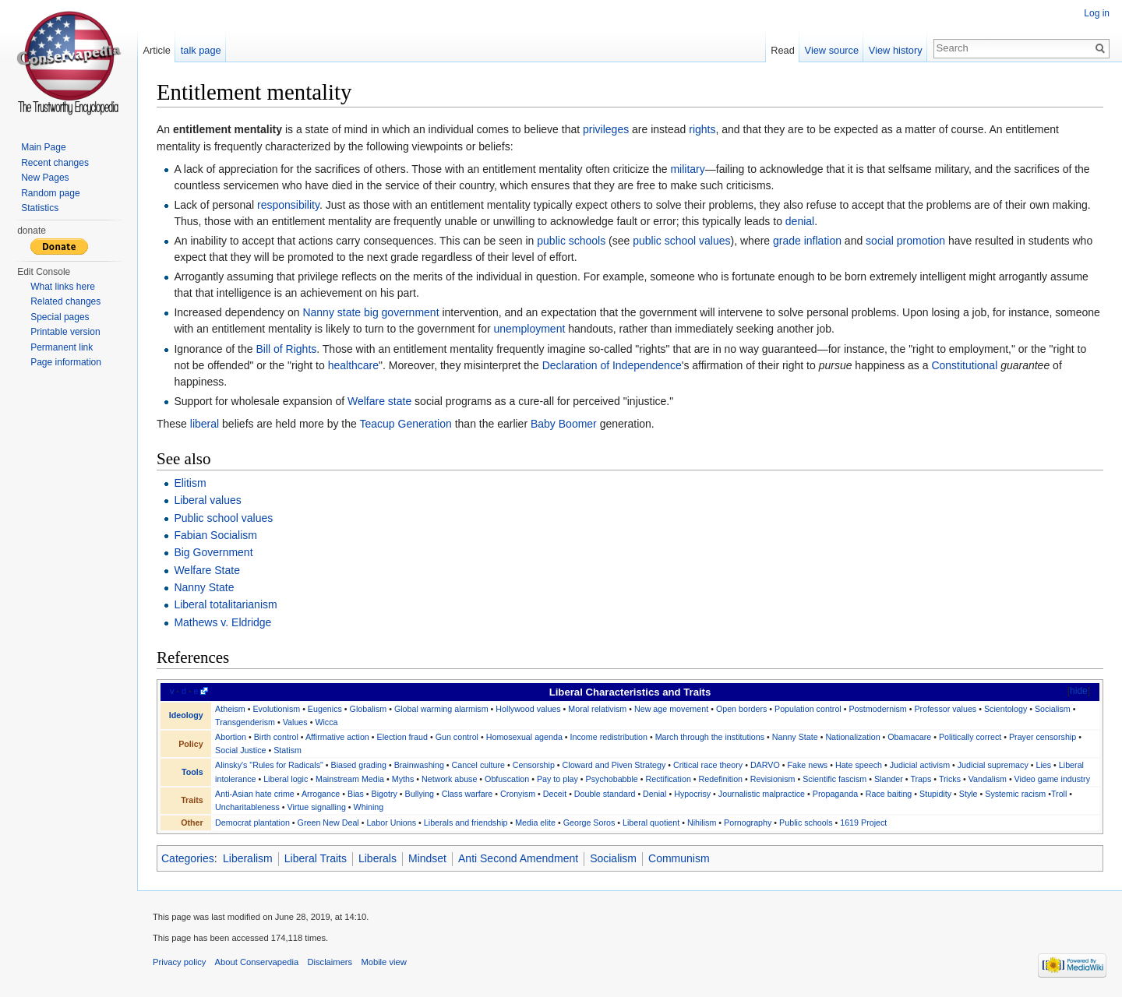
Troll (1059, 793)
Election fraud (402, 737)
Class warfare (467, 793)
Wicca (326, 722)
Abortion (230, 737)
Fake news (807, 765)
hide (1079, 690)
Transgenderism (245, 722)
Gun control (457, 737)
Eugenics (325, 708)
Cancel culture (478, 765)
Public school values (223, 518)
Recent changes (55, 162)
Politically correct (970, 737)
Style (968, 793)
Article (157, 50)
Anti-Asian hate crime (255, 793)
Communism (679, 858)
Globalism (368, 708)
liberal (204, 423)
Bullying (419, 793)
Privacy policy (179, 962)
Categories (187, 858)
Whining (369, 807)
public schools (571, 240)
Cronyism (517, 793)
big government (401, 312)
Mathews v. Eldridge (222, 622)
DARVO (765, 765)
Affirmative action (337, 737)
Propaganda (835, 793)
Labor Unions (391, 822)
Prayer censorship (1042, 737)
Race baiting (889, 793)
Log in (1097, 13)
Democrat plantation (252, 822)
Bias (356, 793)
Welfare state (379, 401)
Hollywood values (528, 708)
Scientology (1005, 708)
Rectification (668, 779)
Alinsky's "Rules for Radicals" (269, 765)
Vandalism (988, 779)
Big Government (213, 552)
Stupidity (935, 793)
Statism (287, 750)
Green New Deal (328, 822)
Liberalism (248, 858)
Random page (50, 193)
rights (702, 129)
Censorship (534, 765)
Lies (1043, 765)
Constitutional (964, 365)
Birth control (276, 737)
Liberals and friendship (466, 822)
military (687, 169)
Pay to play (557, 779)
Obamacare (909, 737)
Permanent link (61, 347)
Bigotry (384, 793)
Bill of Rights (286, 349)
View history (896, 50)
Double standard (605, 793)
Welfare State (207, 570)
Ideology (186, 715)
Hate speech (858, 765)
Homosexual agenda (524, 737)
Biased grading (358, 765)
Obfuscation (507, 779)
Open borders (741, 708)
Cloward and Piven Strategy (614, 765)
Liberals (377, 858)
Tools (192, 772)
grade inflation (807, 240)
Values (295, 722)
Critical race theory (708, 765)
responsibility (288, 205)
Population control (808, 708)
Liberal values (207, 500)
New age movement (671, 708)
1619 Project (863, 822)
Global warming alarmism (441, 708)
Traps (920, 779)
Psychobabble (612, 779)
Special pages (59, 317)
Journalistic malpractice (761, 793)
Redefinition (721, 779)
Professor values (945, 708)
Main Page (43, 147)
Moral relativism (597, 708)
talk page (201, 50)
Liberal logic (285, 779)
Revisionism (773, 779)
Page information (65, 362)
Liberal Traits (315, 858)
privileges (606, 129)
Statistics (39, 208)
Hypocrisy (692, 793)
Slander (888, 779)
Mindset (427, 858)
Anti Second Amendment (518, 858)
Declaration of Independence (612, 365)
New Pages (45, 177)
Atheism (230, 708)
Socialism (1053, 708)
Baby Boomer (564, 423)
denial (799, 221)
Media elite (535, 822)
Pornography (747, 822)
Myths (403, 779)
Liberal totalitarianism (225, 604)
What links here (62, 286)
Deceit (554, 793)
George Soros (589, 822)
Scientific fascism (834, 779)
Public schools (805, 822)
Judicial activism (920, 765)
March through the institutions (709, 737)
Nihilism (701, 822)
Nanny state (331, 312)
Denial (654, 793)
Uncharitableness (247, 807)
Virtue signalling (317, 807)
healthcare (353, 365)
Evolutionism (276, 708)
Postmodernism (877, 708)
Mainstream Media (350, 779)
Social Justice (240, 750)
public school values (681, 240)
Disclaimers (329, 962)
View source (832, 50)
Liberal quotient (651, 822)
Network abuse (449, 779)
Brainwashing (419, 765)
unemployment (529, 328)
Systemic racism (1015, 793)
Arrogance (321, 793)
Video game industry (1052, 779)
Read (783, 50)
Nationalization (852, 737)
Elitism (190, 483)
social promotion (905, 240)
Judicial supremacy (993, 765)
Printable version (65, 331)
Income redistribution (608, 737)
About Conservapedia (257, 962)
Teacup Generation (405, 423)
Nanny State (204, 587)
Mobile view (383, 962)
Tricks (950, 779)
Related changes (65, 301)
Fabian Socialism (215, 535)
